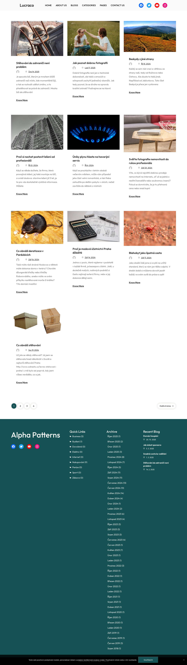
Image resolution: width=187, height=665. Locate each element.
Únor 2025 (113, 446)
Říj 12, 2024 (33, 165)
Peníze (75, 467)
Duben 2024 (114, 498)
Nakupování (78, 462)
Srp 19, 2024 (33, 350)
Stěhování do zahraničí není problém (33, 64)
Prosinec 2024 (114, 457)
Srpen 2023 (113, 534)
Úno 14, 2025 (33, 71)
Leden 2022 (113, 591)
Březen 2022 (114, 581)
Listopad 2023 (115, 519)
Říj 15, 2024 (146, 64)
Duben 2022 (113, 576)
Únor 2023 (113, 555)
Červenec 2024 (115, 483)
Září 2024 (112, 472)
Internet (76, 457)
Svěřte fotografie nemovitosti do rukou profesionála (149, 161)
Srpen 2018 (113, 648)
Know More (22, 100)
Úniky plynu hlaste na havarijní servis (91, 158)
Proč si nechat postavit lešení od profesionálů (35, 158)
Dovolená (77, 446)
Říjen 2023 (113, 524)
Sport (75, 472)
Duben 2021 (113, 607)
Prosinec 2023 (114, 513)
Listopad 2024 (115, 462)
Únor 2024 (113, 503)
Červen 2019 (114, 643)
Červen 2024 (114, 488)
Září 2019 (112, 632)
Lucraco (27, 5)
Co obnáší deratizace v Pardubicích (30, 252)
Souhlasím (148, 660)
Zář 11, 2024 (146, 257)
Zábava (76, 477)
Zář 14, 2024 (90, 257)
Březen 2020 (114, 622)
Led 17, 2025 (90, 67)
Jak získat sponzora (152, 445)
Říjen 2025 (113, 436)
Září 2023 (112, 529)
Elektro (75, 451)
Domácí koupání (150, 436)
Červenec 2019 (115, 638)
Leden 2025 (113, 451)
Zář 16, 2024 (33, 259)
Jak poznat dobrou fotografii (90, 63)
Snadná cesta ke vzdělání (154, 453)
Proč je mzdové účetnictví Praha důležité (92, 250)
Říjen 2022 (113, 570)
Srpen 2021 (113, 601)
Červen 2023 (114, 545)
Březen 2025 (114, 441)
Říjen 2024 (113, 467)
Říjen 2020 (113, 617)
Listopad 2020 (115, 612)
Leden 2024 (113, 508)
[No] (183, 659)
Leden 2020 (113, 627)
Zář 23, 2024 (146, 168)
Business (76, 436)
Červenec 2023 (115, 539)
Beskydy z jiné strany (141, 59)
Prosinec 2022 (114, 565)
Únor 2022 (113, 586)
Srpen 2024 (113, 477)
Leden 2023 (113, 560)
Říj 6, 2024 (89, 165)
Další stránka (166, 406)
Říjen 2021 (112, 596)
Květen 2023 (114, 550)
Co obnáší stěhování (28, 345)
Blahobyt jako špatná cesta (145, 253)
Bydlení (76, 441)
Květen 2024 (114, 493)
